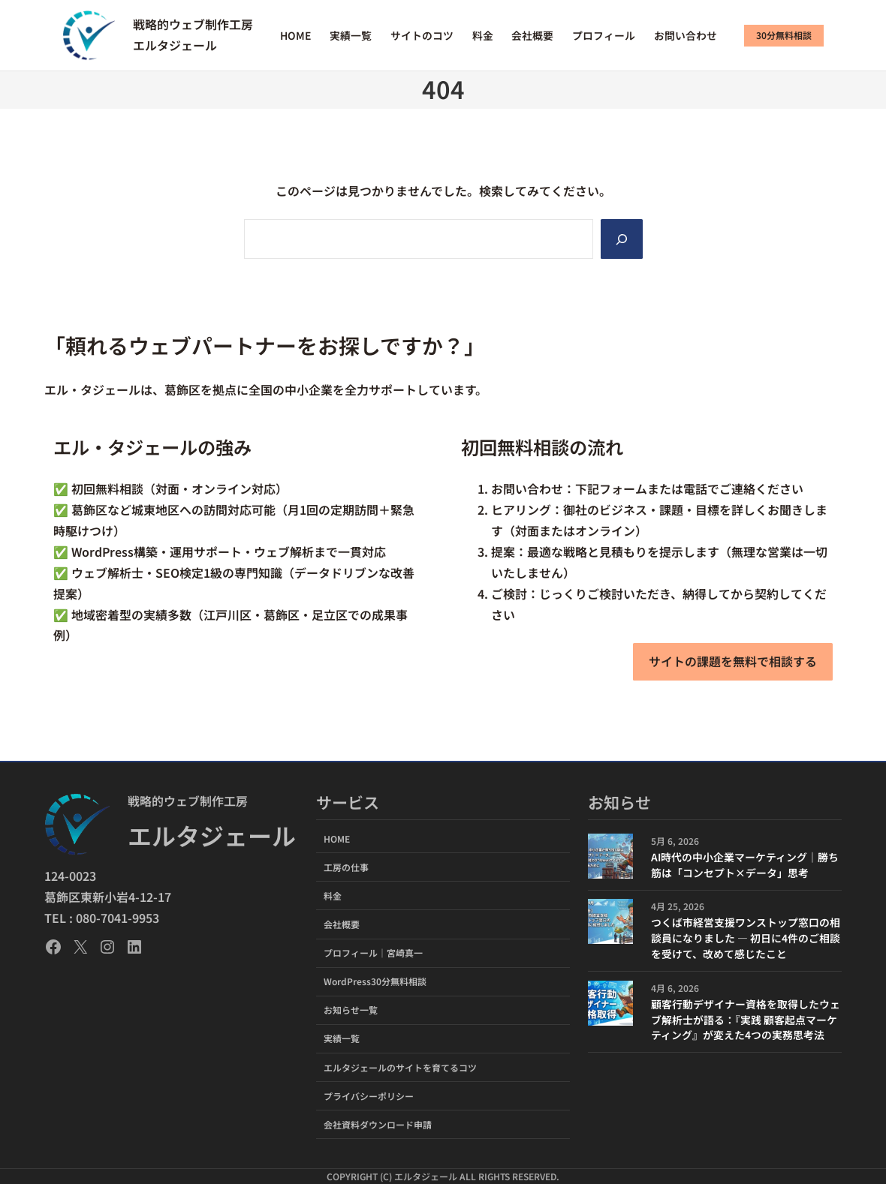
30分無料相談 (784, 35)
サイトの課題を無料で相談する (733, 661)
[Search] (622, 238)
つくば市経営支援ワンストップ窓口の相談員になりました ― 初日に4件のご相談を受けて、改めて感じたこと (745, 938)
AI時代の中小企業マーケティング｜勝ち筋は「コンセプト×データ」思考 (745, 864)
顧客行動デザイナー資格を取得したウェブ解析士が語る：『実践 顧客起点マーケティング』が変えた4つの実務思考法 (745, 1019)
